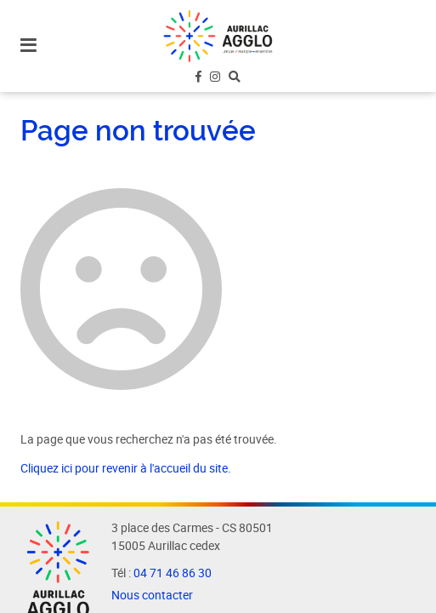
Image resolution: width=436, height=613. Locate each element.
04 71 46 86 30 (172, 573)
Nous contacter (152, 595)
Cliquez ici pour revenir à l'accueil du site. (125, 468)
